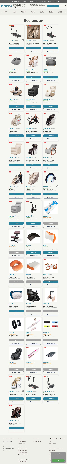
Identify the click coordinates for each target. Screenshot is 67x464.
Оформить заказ (52, 1)
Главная (33, 16)
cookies (59, 453)
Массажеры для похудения (23, 459)
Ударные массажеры (22, 448)
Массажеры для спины (22, 456)
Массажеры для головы (23, 454)
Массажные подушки (22, 461)
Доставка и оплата (16, 1)
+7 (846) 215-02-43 (37, 441)
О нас (8, 1)
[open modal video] (23, 40)
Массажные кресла (22, 441)
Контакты (25, 1)
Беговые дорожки (21, 443)
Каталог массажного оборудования (38, 1)
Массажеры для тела (22, 452)
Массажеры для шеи (22, 450)
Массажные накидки (22, 445)
